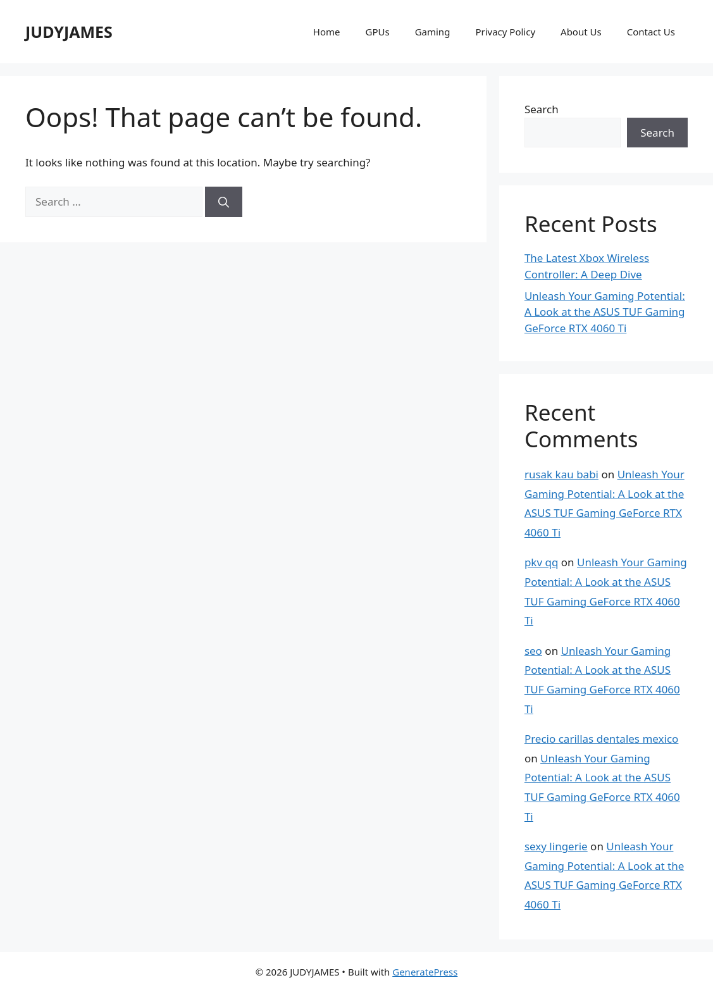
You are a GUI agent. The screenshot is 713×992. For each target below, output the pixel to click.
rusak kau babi (561, 474)
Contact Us (651, 31)
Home (326, 31)
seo (533, 650)
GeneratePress (424, 971)
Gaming (432, 31)
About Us (581, 31)
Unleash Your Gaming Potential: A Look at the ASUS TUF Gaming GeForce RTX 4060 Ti (604, 311)
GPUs (377, 31)
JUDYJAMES (69, 31)
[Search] (223, 202)
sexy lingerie (556, 846)
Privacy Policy (505, 31)
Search (541, 109)
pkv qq (541, 562)
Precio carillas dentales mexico (601, 738)
